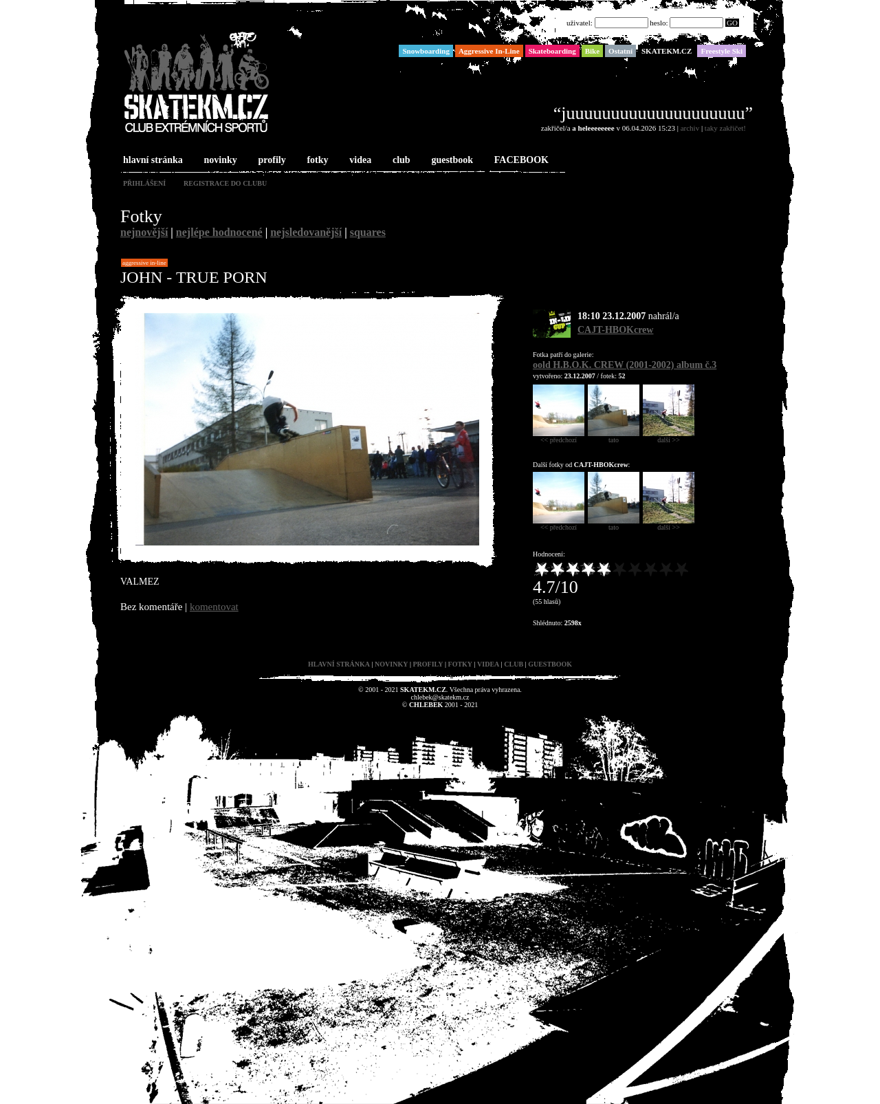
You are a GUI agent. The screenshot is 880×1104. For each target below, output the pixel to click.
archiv (690, 128)
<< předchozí (558, 437)
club (400, 160)
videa (358, 160)
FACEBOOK (520, 160)
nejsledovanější (306, 232)
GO (732, 23)
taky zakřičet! (725, 128)
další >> (668, 437)
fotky (316, 160)
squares (368, 232)
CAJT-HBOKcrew (615, 330)
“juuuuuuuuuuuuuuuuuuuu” (653, 113)
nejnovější (144, 232)
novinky (219, 160)
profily (271, 160)
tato (613, 437)
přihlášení (144, 183)
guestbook (450, 160)
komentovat (214, 606)
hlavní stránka (151, 160)
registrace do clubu (225, 183)
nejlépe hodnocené (219, 232)
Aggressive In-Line (144, 262)
